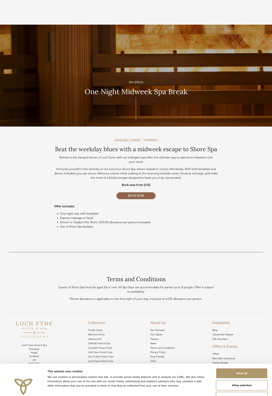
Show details (190, 388)
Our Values (156, 334)
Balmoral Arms (96, 334)
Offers (57, 22)
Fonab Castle (95, 330)
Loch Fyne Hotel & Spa (37, 22)
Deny (241, 372)
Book (263, 12)
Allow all (241, 348)
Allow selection (242, 360)
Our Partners (157, 330)
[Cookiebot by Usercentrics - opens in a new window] (23, 389)
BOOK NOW (136, 195)
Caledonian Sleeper (222, 334)
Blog (214, 330)
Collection (16, 22)
